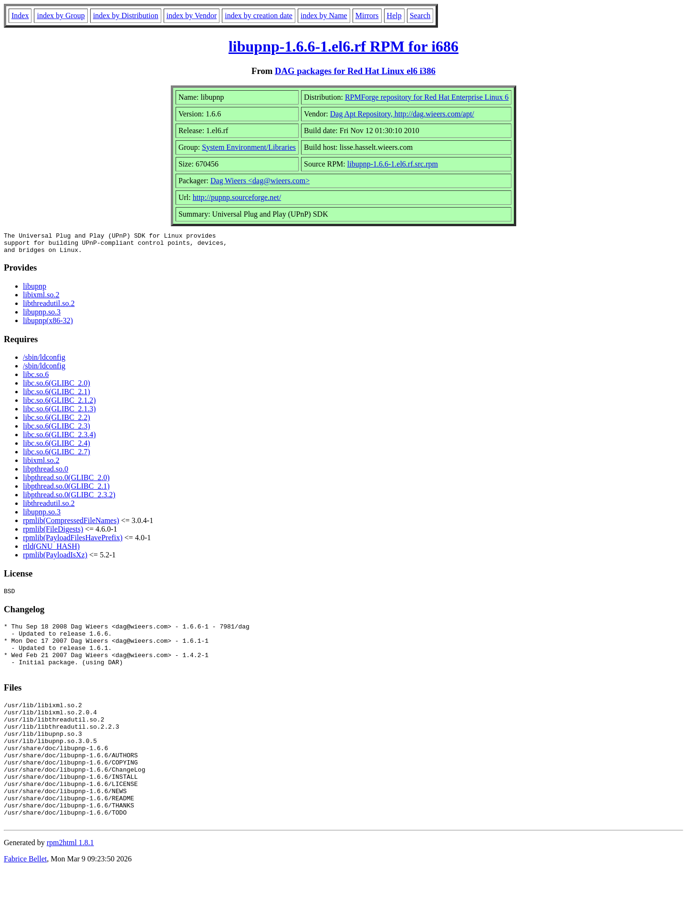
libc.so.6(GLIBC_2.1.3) (59, 413)
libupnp (34, 290)
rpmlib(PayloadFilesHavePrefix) (73, 542)
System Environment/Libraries (249, 147)
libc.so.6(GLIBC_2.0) (56, 387)
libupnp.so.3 (42, 316)
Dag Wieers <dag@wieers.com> (260, 181)
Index (20, 15)
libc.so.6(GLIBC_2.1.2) (59, 404)
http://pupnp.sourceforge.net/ (237, 197)
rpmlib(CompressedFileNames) (71, 525)
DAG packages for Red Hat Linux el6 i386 (355, 71)
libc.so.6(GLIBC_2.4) (56, 447)
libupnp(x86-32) (48, 325)
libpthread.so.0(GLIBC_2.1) (66, 490)
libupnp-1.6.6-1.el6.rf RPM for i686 (343, 46)
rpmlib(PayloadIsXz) (55, 559)
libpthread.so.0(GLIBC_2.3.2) (69, 499)
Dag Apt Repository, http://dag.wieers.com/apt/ (402, 114)
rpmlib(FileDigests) (53, 533)
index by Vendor (192, 15)
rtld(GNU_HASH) (51, 550)
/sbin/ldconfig (44, 361)
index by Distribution (125, 15)
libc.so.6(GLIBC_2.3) (56, 430)
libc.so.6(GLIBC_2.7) (56, 456)
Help (394, 15)
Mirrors (367, 15)
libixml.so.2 (41, 299)
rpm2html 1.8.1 (70, 883)
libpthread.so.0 (45, 473)
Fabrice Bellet (25, 899)
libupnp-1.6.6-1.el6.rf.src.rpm (392, 164)
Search (420, 15)
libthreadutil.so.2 (48, 308)
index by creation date (258, 15)
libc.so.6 (36, 379)
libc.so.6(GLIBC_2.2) (56, 422)
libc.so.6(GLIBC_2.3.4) (59, 439)
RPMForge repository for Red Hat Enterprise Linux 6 (427, 97)
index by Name (324, 15)
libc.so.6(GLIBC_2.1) (56, 396)
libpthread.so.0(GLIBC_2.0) (66, 482)
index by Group (60, 15)
